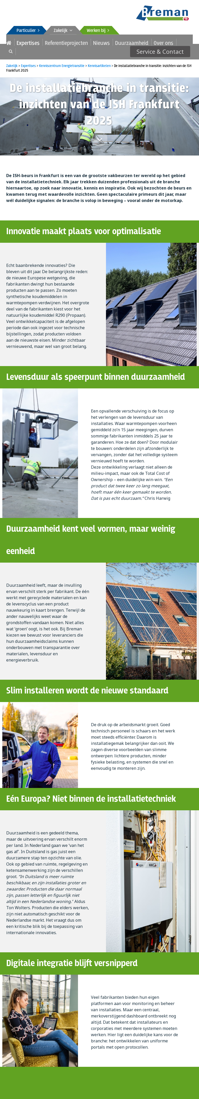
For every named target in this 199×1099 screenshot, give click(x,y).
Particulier (28, 31)
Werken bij (98, 31)
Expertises (23, 42)
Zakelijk (63, 31)
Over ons (126, 42)
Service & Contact (165, 42)
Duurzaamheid (102, 42)
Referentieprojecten (52, 42)
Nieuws (79, 42)
